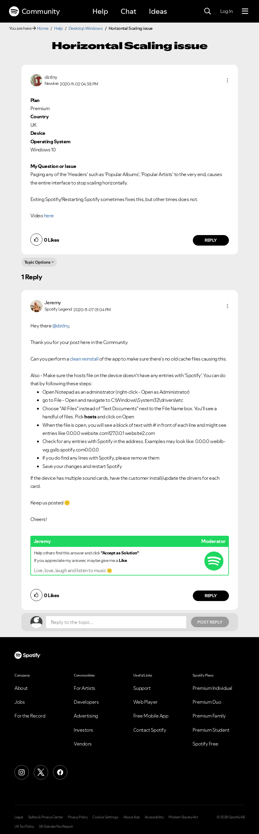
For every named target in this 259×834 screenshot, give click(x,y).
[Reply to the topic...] (116, 622)
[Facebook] (60, 772)
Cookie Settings (105, 817)
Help (100, 11)
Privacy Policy (78, 817)
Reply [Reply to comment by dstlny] (211, 240)
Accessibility (154, 817)
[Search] (207, 11)
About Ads (131, 817)
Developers (86, 702)
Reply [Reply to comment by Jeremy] (211, 596)
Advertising (86, 715)
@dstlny (60, 325)
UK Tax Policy (24, 826)
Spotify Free (205, 743)
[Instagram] (21, 772)
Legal (18, 817)
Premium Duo (207, 702)
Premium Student (211, 730)
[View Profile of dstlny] (51, 77)
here (49, 215)
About (21, 688)
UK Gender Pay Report (56, 826)
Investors (83, 730)
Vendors (83, 743)
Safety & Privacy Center (45, 817)
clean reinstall (84, 358)
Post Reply (210, 622)
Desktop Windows (86, 28)
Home (42, 28)
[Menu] (245, 11)
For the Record (29, 715)
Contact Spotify (149, 730)
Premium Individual (212, 688)
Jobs (19, 702)
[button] (227, 80)
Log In (226, 11)
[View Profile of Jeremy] (53, 302)
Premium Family (209, 715)
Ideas (158, 11)
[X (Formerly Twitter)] (41, 772)
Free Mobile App (150, 715)
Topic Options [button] (37, 262)
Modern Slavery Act (183, 817)
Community (34, 11)
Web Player (145, 702)
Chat (128, 11)
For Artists (84, 688)
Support (142, 688)
